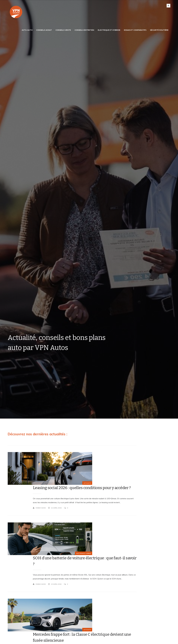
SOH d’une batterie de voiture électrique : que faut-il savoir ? (73, 509)
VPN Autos (52, 641)
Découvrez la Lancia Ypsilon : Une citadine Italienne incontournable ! (78, 618)
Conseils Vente (63, 30)
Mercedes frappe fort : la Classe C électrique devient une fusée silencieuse (75, 564)
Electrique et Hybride (109, 30)
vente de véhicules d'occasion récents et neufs (147, 582)
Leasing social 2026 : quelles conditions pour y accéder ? (72, 458)
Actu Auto (27, 30)
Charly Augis (53, 489)
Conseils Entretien (84, 30)
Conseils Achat (44, 30)
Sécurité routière (159, 30)
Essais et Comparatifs (135, 30)
